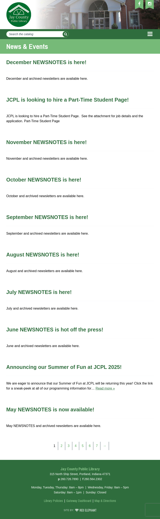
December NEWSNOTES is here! (46, 62)
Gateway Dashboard (78, 500)
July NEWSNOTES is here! (39, 292)
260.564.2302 (93, 479)
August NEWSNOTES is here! (42, 255)
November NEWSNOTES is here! (46, 142)
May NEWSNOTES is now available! (50, 409)
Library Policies (53, 500)
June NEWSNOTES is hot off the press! (54, 329)
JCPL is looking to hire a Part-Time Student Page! (67, 100)
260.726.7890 (70, 479)
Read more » (105, 388)
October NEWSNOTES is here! (43, 180)
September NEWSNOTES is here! (47, 217)
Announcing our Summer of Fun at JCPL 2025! (64, 367)
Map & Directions (105, 500)
